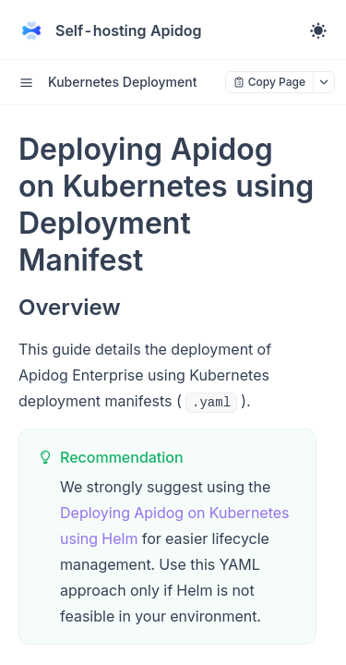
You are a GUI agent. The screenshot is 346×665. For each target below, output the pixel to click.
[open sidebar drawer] (26, 82)
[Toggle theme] (318, 30)
